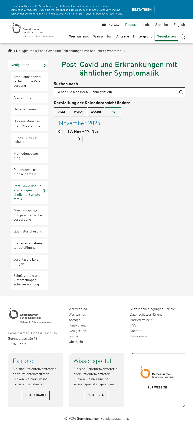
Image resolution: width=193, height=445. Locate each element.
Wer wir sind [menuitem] (78, 309)
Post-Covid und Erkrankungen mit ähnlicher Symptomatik (80, 51)
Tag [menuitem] (112, 111)
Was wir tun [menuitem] (77, 314)
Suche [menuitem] (73, 336)
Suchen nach (66, 84)
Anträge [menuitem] (74, 320)
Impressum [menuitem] (138, 336)
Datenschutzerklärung (109, 13)
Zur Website (157, 387)
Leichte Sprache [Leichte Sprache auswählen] (155, 25)
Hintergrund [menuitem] (78, 325)
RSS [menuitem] (133, 325)
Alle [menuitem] (62, 111)
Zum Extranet (36, 395)
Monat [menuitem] (79, 111)
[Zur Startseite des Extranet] (10, 51)
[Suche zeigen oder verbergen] (183, 36)
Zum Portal (96, 395)
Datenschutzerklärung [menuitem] (146, 314)
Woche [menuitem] (96, 111)
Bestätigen (142, 9)
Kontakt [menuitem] (135, 331)
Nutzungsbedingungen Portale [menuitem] (152, 309)
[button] (79, 36)
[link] (59, 132)
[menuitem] (79, 36)
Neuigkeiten (23, 51)
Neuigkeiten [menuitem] (77, 331)
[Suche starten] (181, 92)
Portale (110, 24)
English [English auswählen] (179, 25)
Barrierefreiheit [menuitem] (141, 320)
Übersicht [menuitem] (76, 342)
